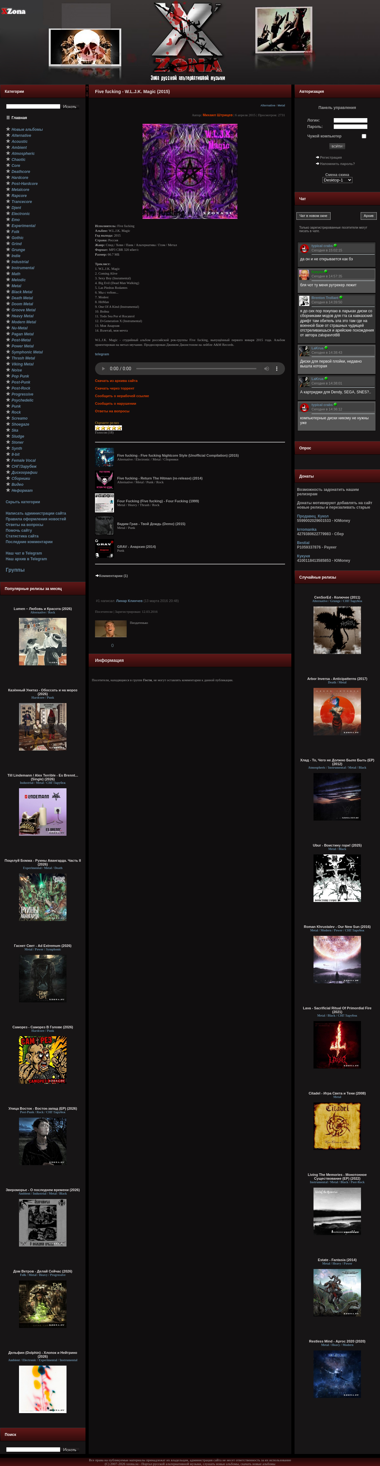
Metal (281, 105)
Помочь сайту (19, 530)
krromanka (306, 529)
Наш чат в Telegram (24, 553)
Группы (15, 570)
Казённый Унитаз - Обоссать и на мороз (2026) (43, 692)
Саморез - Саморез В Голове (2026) (42, 1027)
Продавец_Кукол (313, 516)
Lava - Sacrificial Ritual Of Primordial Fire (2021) (337, 1010)
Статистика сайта (22, 536)
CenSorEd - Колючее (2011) (337, 597)
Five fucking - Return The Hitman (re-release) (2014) (160, 478)
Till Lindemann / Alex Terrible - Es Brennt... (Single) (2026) (43, 777)
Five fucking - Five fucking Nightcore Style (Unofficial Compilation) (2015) (178, 455)
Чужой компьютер (324, 136)
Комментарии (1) (111, 576)
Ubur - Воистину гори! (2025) (337, 845)
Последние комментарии (29, 542)
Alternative (267, 105)
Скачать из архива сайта (116, 381)
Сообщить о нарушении (115, 403)
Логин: (313, 120)
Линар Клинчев (129, 601)
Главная (19, 118)
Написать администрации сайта (36, 513)
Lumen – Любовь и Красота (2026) (43, 609)
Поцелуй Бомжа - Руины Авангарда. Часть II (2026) (42, 862)
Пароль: (315, 126)
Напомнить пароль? (337, 164)
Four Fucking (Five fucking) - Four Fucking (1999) (158, 501)
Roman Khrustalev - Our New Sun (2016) (337, 927)
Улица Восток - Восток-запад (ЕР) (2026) (43, 1108)
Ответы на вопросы (24, 525)
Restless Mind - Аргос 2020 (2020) (337, 1341)
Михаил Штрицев (218, 115)
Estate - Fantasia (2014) (337, 1260)
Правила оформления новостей (36, 519)
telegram (102, 354)
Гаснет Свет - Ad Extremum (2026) (42, 946)
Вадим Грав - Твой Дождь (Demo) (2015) (151, 524)
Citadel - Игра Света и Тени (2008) (337, 1093)
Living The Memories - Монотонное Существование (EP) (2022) (337, 1176)
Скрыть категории (23, 502)
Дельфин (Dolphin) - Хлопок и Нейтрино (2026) (42, 1354)
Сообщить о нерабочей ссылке (122, 396)
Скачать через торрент (114, 388)
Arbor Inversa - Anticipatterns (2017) (337, 679)
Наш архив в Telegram (26, 559)
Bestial (303, 543)
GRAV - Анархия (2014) (136, 547)
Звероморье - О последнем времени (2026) (43, 1190)
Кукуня (303, 556)
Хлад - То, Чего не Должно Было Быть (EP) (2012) (337, 762)
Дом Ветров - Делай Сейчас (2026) (42, 1271)
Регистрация (331, 157)
